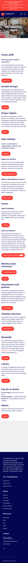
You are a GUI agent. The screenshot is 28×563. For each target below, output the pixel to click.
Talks (4, 520)
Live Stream (6, 517)
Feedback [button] (5, 225)
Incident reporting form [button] (9, 173)
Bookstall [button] (5, 358)
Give (4, 523)
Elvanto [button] (5, 278)
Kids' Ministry (6, 503)
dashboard (12, 556)
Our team (5, 497)
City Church (6, 480)
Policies (5, 528)
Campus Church (7, 486)
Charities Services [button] (7, 328)
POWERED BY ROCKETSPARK (9, 561)
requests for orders (7, 350)
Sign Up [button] (5, 107)
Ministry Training (7, 506)
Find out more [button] (6, 80)
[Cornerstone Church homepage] (10, 14)
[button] (21, 14)
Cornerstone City (17, 1)
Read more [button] (6, 153)
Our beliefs (6, 500)
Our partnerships (7, 508)
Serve (4, 525)
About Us (5, 495)
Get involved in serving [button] (9, 272)
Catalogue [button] (5, 380)
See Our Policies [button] (7, 308)
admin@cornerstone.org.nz (10, 541)
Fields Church (6, 483)
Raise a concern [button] (7, 198)
